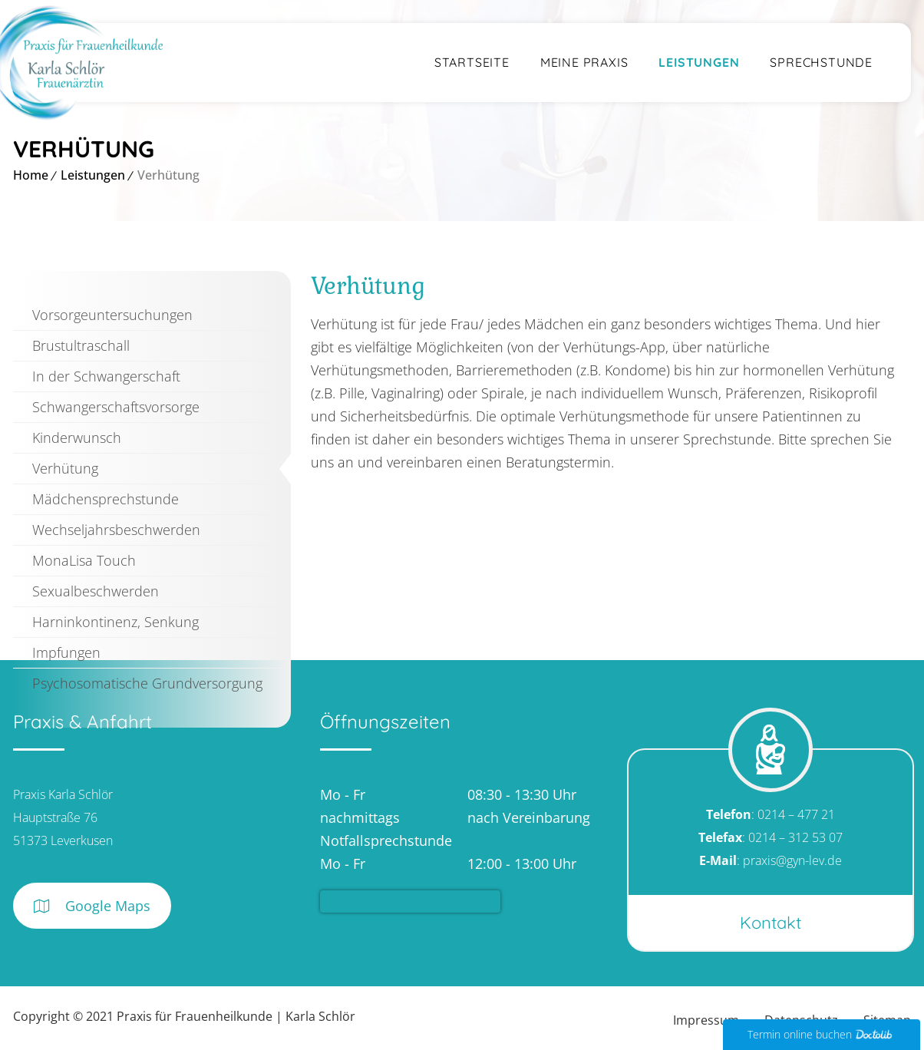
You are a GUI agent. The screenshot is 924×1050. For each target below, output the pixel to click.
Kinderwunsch (76, 437)
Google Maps (92, 906)
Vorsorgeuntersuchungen (112, 314)
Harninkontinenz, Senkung (115, 621)
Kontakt (770, 922)
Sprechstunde (821, 62)
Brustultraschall (81, 345)
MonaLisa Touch (84, 560)
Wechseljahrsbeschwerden (116, 529)
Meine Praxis (584, 62)
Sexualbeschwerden (95, 591)
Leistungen (698, 62)
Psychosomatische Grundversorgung (147, 683)
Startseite (472, 62)
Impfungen (66, 652)
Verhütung (65, 468)
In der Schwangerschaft (106, 376)
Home (30, 175)
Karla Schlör (320, 1016)
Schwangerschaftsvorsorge (116, 407)
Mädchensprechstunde (105, 499)
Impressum (706, 1020)
